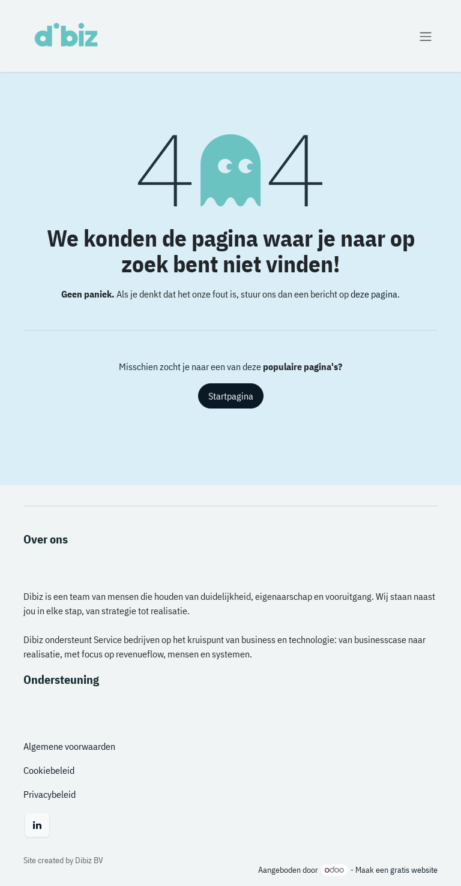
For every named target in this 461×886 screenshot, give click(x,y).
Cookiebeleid (48, 770)
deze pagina (374, 294)
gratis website (414, 869)
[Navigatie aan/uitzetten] (426, 36)
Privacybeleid (49, 794)
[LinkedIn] (37, 825)
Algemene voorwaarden (69, 746)
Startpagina (230, 396)
